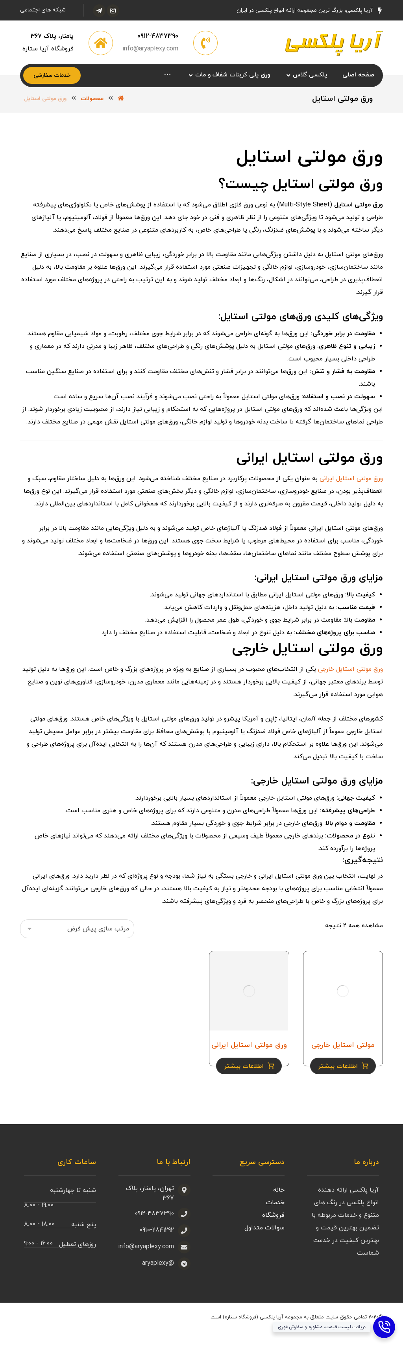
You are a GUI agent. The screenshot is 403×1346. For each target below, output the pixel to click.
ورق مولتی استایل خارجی (350, 686)
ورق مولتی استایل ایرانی (351, 495)
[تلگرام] (99, 10)
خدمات (275, 1217)
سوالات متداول (264, 1242)
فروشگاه (273, 1230)
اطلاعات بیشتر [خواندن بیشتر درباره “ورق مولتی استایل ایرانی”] (244, 1081)
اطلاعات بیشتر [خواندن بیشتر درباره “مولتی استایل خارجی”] (338, 1081)
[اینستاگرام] (113, 10)
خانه (279, 1205)
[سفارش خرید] (77, 944)
